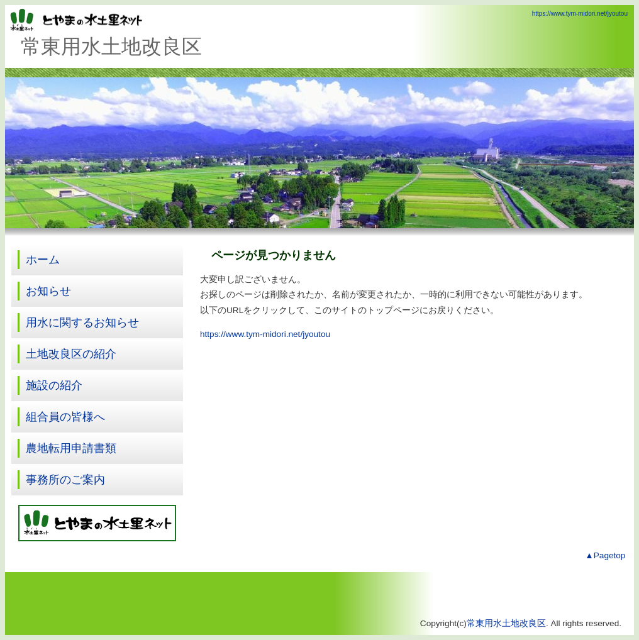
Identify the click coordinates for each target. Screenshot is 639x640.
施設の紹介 (54, 385)
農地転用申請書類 (71, 448)
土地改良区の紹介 (71, 354)
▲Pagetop (605, 555)
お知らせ (48, 291)
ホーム (43, 259)
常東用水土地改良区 (506, 623)
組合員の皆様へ (65, 417)
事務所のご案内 (65, 479)
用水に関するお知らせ (82, 322)
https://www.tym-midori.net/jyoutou (580, 13)
